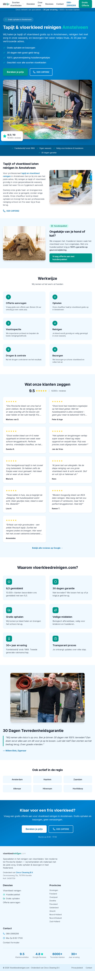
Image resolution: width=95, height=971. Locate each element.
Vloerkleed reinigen (12, 890)
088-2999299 (71, 4)
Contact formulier (11, 942)
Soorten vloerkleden (17, 4)
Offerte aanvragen (11, 902)
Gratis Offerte (85, 4)
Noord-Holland (55, 914)
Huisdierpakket (11, 894)
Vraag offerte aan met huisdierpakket (63, 258)
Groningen (53, 890)
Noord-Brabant (55, 918)
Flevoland (53, 904)
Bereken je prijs (15, 72)
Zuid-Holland (54, 921)
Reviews (49, 4)
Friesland (53, 894)
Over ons (40, 4)
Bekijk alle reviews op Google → (47, 548)
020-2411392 (41, 72)
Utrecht (52, 911)
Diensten (31, 4)
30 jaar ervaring (50, 10)
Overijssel (53, 897)
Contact (60, 4)
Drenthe (52, 901)
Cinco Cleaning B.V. (24, 872)
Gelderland (54, 908)
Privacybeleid (77, 968)
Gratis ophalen (11, 898)
